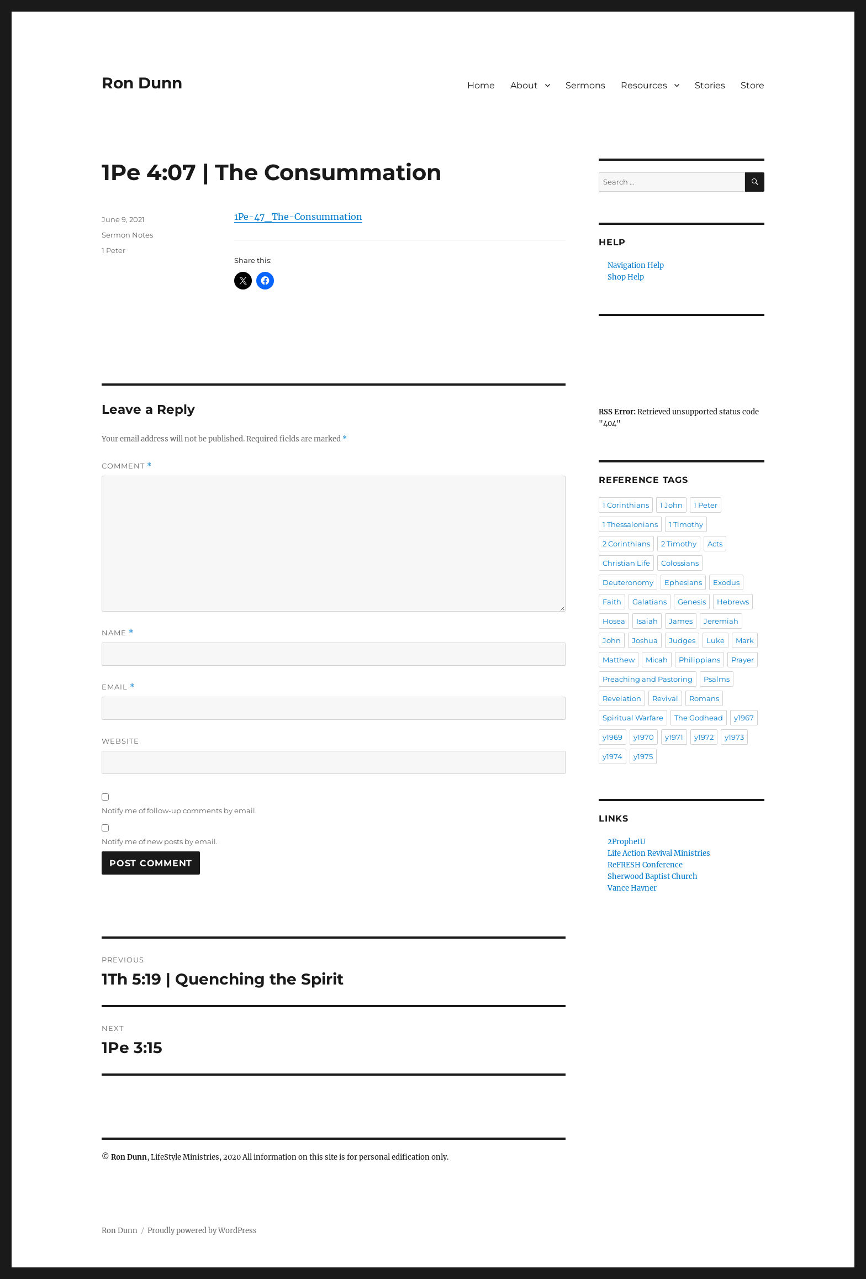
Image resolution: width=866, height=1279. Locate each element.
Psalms (717, 679)
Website (120, 740)
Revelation (622, 698)
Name (118, 633)
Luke (715, 640)
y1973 (734, 737)
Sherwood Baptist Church (653, 876)
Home (481, 85)
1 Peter (113, 250)
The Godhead (698, 717)
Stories (710, 85)
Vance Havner (632, 888)
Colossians (680, 563)
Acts (714, 543)
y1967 (744, 717)
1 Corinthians (626, 505)
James (681, 621)
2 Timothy (678, 543)
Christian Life (626, 563)
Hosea (614, 621)
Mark (745, 640)
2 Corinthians (626, 543)
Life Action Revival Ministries (659, 853)
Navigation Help (636, 265)
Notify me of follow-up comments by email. (179, 810)
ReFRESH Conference (645, 865)
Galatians (649, 601)
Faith (612, 601)
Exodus (726, 582)
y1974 (612, 756)
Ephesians (683, 582)
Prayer (742, 659)
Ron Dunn (142, 82)
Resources (644, 85)
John (612, 640)
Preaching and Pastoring (648, 679)
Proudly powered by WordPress (202, 1230)
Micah (657, 659)
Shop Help (626, 277)
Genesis (692, 601)
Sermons (585, 85)
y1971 (674, 737)
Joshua (645, 640)
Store (752, 85)
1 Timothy (686, 524)
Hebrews (733, 601)
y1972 (704, 737)
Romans (704, 698)
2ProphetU (627, 841)
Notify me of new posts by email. (160, 841)
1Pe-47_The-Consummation (298, 216)
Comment (127, 466)
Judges (682, 640)
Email (118, 687)
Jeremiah (721, 621)
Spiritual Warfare (633, 717)
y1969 (612, 737)
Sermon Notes (127, 234)
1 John (671, 505)
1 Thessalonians (630, 524)
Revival (665, 698)
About (524, 85)
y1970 (643, 737)
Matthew (619, 659)
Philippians (699, 659)
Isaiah (647, 621)
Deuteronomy (628, 582)
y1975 (643, 756)
